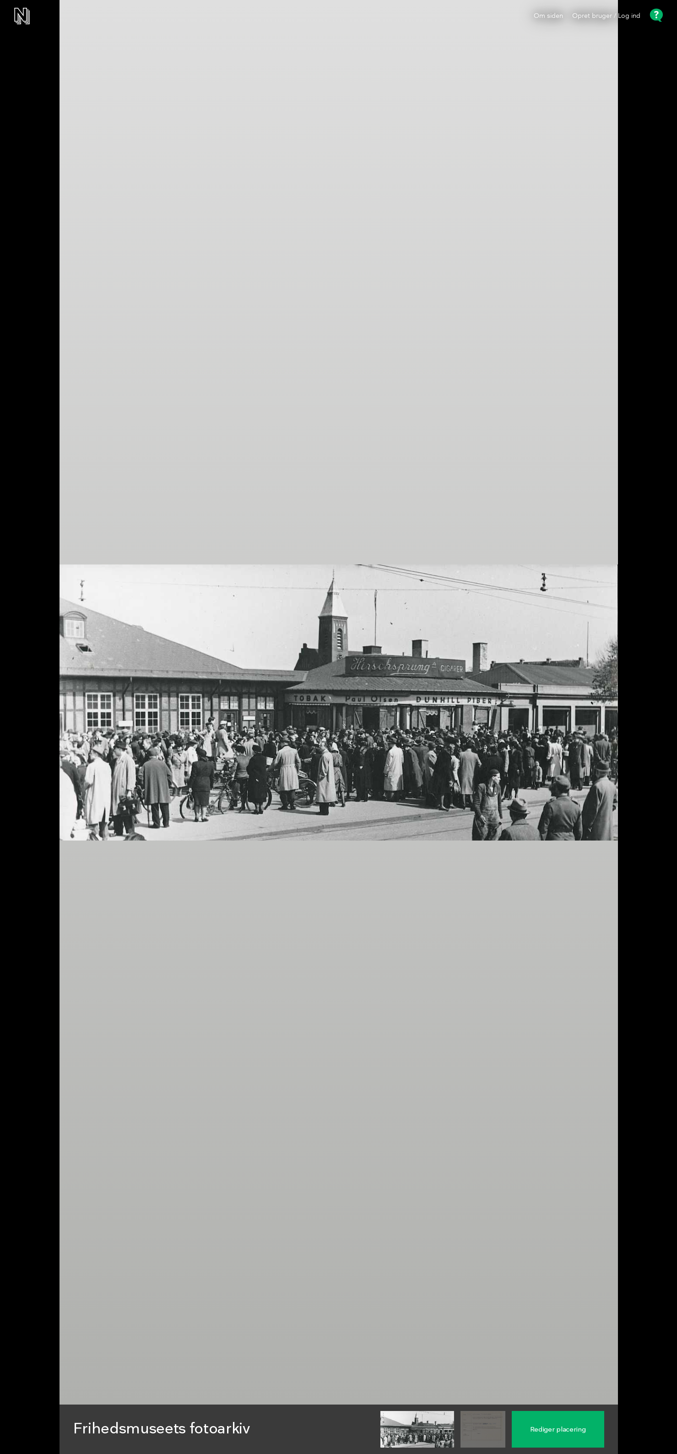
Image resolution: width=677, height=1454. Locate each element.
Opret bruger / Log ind (606, 16)
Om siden (548, 16)
